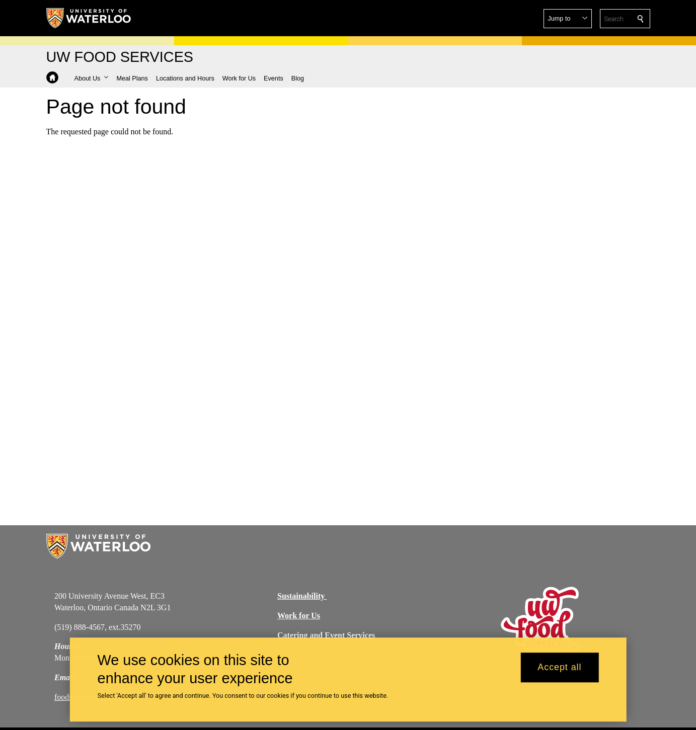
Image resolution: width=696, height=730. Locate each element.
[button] (567, 19)
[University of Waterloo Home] (89, 18)
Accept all (559, 672)
